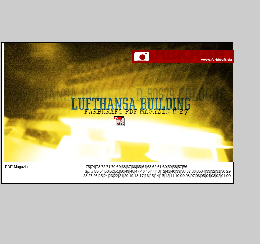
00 (228, 176)
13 (162, 176)
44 (153, 171)
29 (228, 171)
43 (158, 171)
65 (139, 167)
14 (157, 176)
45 (148, 171)
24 (106, 176)
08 (188, 176)
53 (107, 171)
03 (213, 176)
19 (131, 176)
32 (213, 171)
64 (144, 167)
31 (218, 171)
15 (152, 176)
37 (189, 171)
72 (103, 167)
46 (142, 171)
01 (223, 176)
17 (141, 176)
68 (124, 167)
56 (185, 167)
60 (164, 167)
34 (203, 171)
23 (111, 176)
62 (154, 167)
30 (223, 171)
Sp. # (89, 171)
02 (218, 176)
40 (173, 171)
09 (182, 176)
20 (126, 176)
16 (147, 176)
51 (117, 171)
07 (193, 176)
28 (85, 176)
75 (88, 167)
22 (116, 176)
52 (112, 171)
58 (175, 167)
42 (163, 171)
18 (136, 176)
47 (137, 171)
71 (108, 167)
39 (178, 171)
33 (208, 171)
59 (170, 167)
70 (113, 167)
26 (95, 176)
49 (127, 171)
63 (149, 167)
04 (208, 176)
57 (180, 167)
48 (132, 171)
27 (90, 176)
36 (194, 171)
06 (198, 176)
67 (129, 167)
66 (134, 167)
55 (96, 171)
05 (203, 176)
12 (167, 176)
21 (121, 176)
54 (102, 171)
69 (118, 167)
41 (168, 171)
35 (199, 171)
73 (98, 167)
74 (93, 167)
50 (122, 171)
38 (183, 171)
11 (172, 176)
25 (101, 176)
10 (177, 176)
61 (159, 167)
